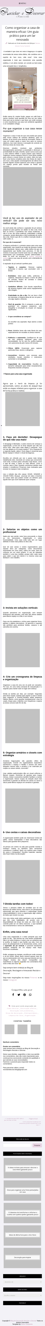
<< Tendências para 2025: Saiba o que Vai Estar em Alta (14, 1119)
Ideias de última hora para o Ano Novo (22, 1235)
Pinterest (33, 977)
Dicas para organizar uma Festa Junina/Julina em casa (22, 1191)
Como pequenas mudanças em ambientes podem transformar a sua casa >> (30, 1123)
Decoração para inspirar (22, 1257)
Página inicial (33, 1119)
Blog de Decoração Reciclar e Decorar (24, 1321)
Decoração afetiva (28, 1008)
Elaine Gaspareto (27, 1324)
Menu (22, 3)
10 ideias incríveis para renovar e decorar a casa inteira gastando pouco (23, 1168)
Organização (30, 1015)
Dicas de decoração (14, 1013)
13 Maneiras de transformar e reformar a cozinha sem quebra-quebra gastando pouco (22, 1213)
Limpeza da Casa (16, 1015)
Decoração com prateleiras (21, 1011)
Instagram (12, 980)
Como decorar (13, 1008)
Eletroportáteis (30, 1013)
